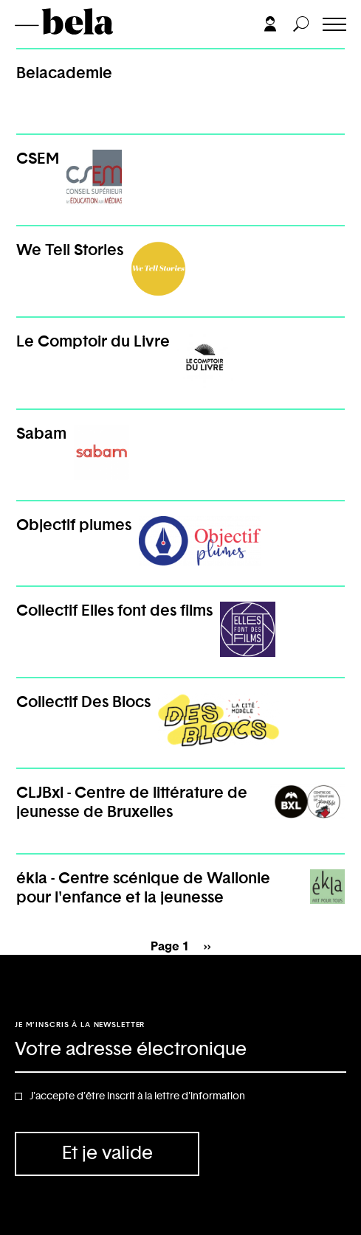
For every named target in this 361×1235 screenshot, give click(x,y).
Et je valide (107, 1153)
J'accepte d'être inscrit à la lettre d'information (137, 1096)
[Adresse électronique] (180, 1051)
